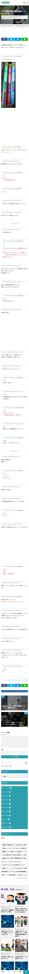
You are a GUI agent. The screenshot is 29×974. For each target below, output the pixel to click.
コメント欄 (20, 972)
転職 (6, 766)
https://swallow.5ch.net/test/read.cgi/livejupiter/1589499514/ (16, 680)
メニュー (14, 972)
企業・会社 (7, 803)
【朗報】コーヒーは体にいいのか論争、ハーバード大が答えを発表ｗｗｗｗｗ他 (15, 851)
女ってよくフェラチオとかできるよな (11, 861)
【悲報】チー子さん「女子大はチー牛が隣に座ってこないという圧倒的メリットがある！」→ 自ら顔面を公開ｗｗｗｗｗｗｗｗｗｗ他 (15, 848)
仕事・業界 (7, 796)
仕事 (3, 766)
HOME (4, 25)
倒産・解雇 (7, 807)
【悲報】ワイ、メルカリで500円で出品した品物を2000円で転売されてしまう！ (15, 868)
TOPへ (26, 972)
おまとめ (3, 838)
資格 (10, 766)
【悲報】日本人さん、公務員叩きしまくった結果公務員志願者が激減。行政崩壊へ (21, 933)
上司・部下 (7, 792)
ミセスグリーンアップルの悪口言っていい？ (13, 865)
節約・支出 (7, 823)
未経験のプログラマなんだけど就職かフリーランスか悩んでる (7, 932)
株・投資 (6, 819)
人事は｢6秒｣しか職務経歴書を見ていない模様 (7, 910)
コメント (3, 734)
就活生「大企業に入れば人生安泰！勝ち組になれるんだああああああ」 (21, 910)
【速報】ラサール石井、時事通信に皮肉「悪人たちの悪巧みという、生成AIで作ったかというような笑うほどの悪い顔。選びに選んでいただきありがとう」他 (15, 858)
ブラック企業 (7, 788)
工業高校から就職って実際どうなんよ (7, 957)
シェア (9, 972)
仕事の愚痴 (7, 800)
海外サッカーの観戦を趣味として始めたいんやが (14, 875)
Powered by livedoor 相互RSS (22, 878)
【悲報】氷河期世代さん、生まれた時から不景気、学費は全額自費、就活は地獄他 (15, 845)
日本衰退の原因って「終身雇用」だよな (21, 957)
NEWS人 (3, 837)
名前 (2, 749)
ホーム (3, 972)
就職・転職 (5, 18)
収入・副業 (7, 811)
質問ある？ (7, 827)
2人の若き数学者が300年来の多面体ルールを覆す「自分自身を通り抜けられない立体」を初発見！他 (15, 855)
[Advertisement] (14, 32)
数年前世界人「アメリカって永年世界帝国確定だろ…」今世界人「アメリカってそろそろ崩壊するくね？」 (15, 871)
